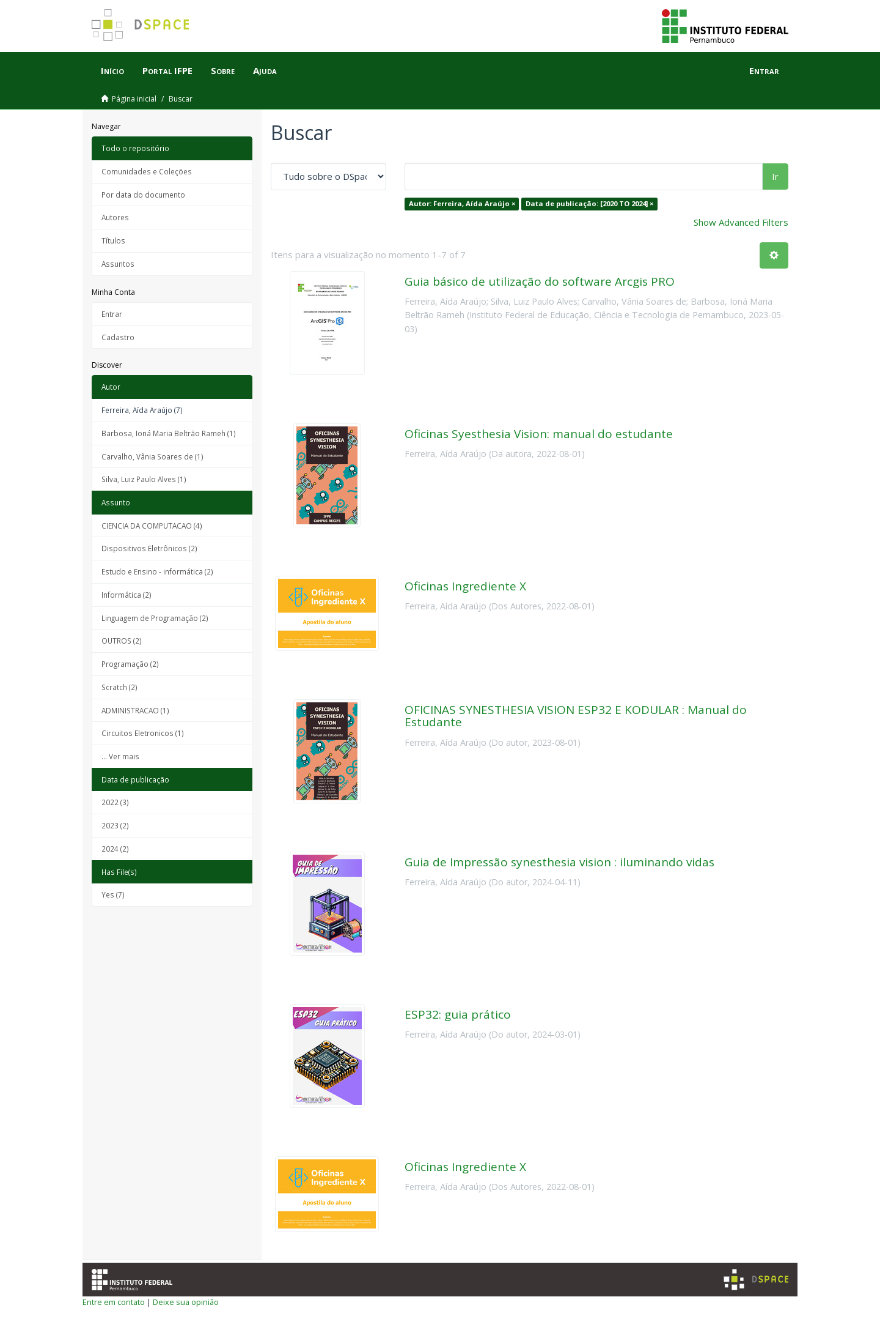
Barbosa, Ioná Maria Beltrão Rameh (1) (168, 433)
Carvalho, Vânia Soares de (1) (152, 456)
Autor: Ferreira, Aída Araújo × (462, 203)
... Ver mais (120, 756)
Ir (775, 176)
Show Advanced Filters (741, 222)
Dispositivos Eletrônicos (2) (149, 548)
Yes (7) (113, 894)
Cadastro (117, 337)
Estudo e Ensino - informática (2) (157, 571)
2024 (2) (115, 848)
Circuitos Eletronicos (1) (142, 733)
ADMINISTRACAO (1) (135, 710)
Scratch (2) (119, 687)
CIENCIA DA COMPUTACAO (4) (151, 525)
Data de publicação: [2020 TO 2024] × (589, 203)
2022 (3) (115, 802)
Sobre (223, 70)
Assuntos (117, 264)
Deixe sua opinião (186, 1301)
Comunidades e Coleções (146, 171)
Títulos (113, 240)
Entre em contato (113, 1301)
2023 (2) (115, 825)
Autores (115, 217)
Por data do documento (143, 194)
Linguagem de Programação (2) (154, 618)
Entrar (111, 314)
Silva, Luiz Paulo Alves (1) (143, 479)
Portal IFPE (167, 70)
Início (112, 70)
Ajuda (265, 70)
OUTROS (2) (121, 640)
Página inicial (134, 99)
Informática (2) (126, 595)
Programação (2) (130, 664)
